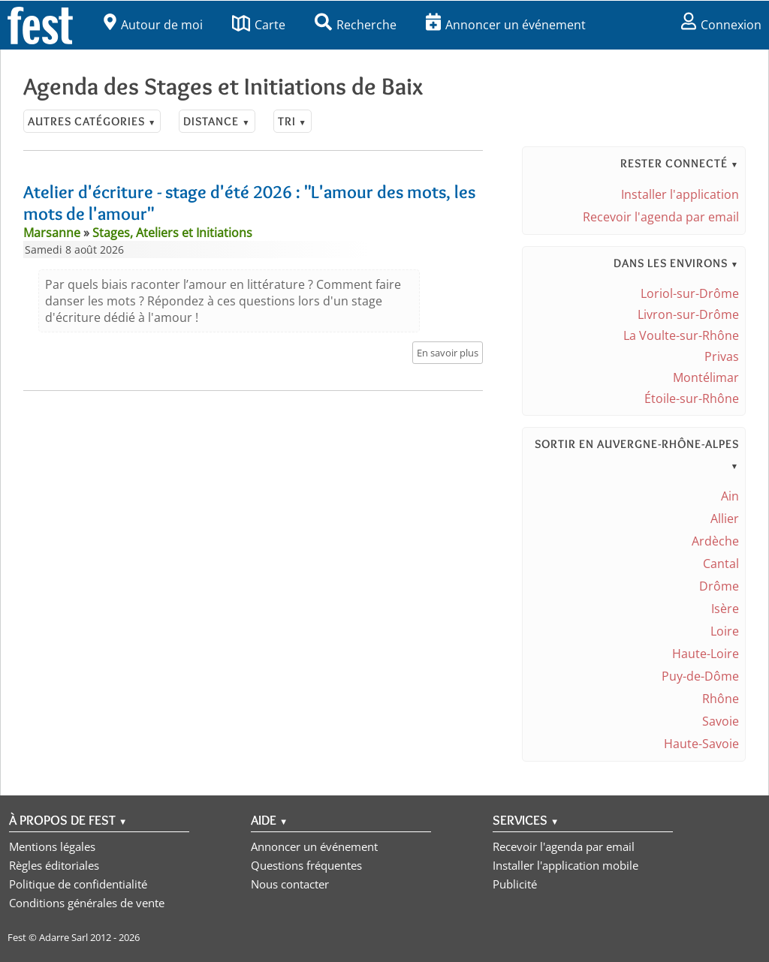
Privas (721, 356)
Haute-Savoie (701, 743)
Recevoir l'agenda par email (661, 217)
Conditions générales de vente (86, 902)
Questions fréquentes (306, 865)
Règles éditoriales (54, 865)
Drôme (719, 586)
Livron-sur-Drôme (688, 314)
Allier (724, 518)
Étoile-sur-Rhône (691, 398)
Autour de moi (153, 25)
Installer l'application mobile (565, 865)
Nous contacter (290, 883)
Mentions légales (52, 846)
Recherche (356, 25)
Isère (725, 608)
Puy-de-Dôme (700, 676)
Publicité (515, 883)
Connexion (721, 25)
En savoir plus (447, 352)
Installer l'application (680, 194)
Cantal (721, 563)
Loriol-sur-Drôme (690, 293)
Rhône (720, 698)
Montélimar (706, 377)
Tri (292, 121)
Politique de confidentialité (78, 883)
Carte (258, 25)
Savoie (720, 721)
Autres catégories (92, 121)
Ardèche (715, 541)
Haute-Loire (705, 653)
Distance (216, 121)
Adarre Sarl (63, 937)
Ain (730, 496)
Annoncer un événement (506, 25)
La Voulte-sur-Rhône (681, 335)
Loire (724, 631)
